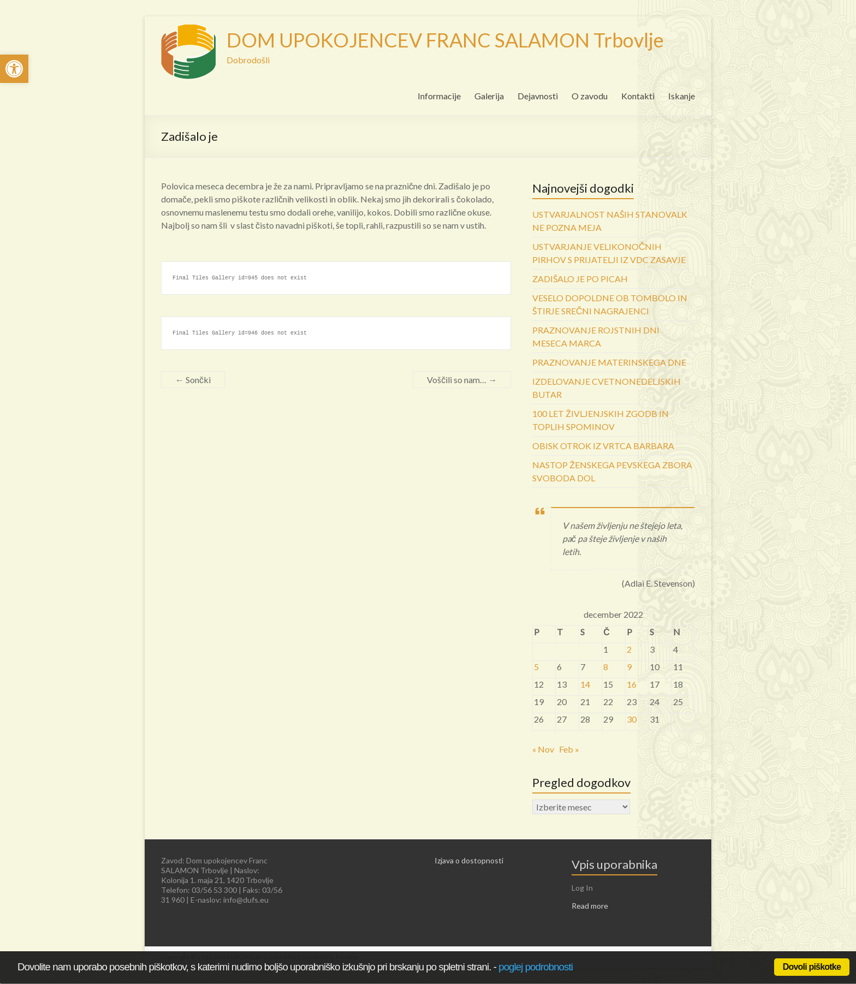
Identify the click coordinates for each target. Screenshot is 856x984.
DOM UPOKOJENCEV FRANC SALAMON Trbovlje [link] (445, 40)
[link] (14, 69)
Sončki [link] (193, 379)
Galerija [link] (489, 96)
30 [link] (632, 719)
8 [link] (605, 666)
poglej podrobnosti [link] (535, 967)
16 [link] (632, 684)
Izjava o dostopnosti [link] (469, 860)
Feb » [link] (569, 749)
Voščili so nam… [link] (462, 379)
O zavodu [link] (590, 96)
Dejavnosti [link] (538, 96)
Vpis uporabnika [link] (614, 864)
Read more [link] (590, 905)
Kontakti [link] (638, 96)
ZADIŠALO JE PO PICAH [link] (580, 278)
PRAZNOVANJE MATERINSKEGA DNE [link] (609, 362)
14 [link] (585, 684)
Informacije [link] (439, 96)
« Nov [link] (543, 749)
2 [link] (629, 649)
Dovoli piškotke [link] (812, 966)
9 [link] (629, 666)
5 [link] (536, 666)
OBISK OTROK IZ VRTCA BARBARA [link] (603, 445)
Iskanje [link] (681, 96)
